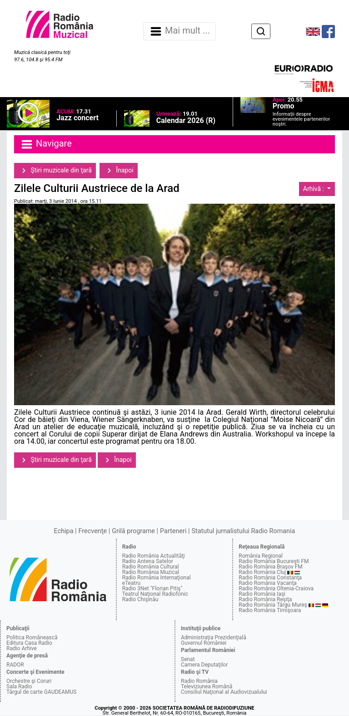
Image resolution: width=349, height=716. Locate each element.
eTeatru (131, 583)
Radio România (199, 681)
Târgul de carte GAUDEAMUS (41, 692)
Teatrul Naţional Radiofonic (155, 594)
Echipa (64, 531)
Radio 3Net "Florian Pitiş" (152, 588)
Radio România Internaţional (156, 577)
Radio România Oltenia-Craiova (276, 588)
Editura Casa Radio (29, 643)
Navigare (46, 144)
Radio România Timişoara (270, 610)
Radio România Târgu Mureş (273, 605)
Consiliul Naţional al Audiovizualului (224, 692)
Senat (188, 659)
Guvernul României (203, 643)
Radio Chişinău (140, 599)
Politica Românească (32, 637)
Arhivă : (314, 188)
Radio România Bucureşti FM (274, 561)
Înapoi (119, 170)
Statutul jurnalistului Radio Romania (243, 531)
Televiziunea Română (206, 686)
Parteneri (173, 531)
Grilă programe (133, 531)
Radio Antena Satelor (147, 561)
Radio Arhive (21, 648)
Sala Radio (19, 686)
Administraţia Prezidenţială (213, 637)
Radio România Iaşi (262, 594)
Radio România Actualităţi (153, 556)
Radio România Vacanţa (268, 583)
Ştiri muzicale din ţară (55, 170)
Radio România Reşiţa (265, 599)
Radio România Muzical (150, 572)
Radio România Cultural (150, 567)
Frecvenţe (93, 531)
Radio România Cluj (262, 572)
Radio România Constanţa (270, 577)
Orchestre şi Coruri (28, 681)
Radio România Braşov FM (270, 567)
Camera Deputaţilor (204, 665)
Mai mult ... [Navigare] (179, 31)
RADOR (15, 665)
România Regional (261, 556)
